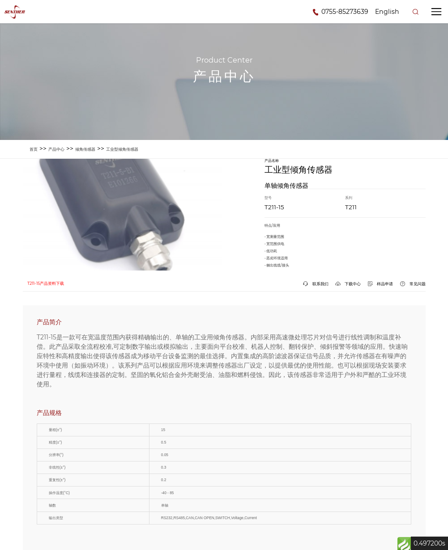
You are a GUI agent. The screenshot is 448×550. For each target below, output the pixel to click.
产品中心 (56, 149)
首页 (34, 149)
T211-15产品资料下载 (45, 283)
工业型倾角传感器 (122, 149)
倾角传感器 (85, 149)
